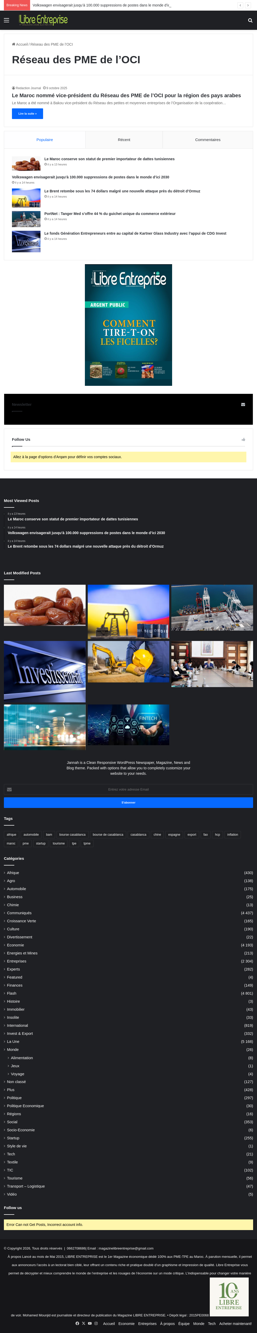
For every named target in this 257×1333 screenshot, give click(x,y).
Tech (11, 1154)
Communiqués (19, 913)
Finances (15, 985)
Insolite (13, 1017)
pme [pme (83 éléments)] (26, 843)
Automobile (16, 889)
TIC (10, 1170)
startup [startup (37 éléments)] (41, 843)
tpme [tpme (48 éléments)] (87, 843)
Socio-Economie (21, 1130)
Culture (13, 929)
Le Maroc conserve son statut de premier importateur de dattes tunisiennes (109, 159)
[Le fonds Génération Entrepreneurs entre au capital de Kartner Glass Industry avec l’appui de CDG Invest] (26, 241)
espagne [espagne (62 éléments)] (174, 834)
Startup (13, 1138)
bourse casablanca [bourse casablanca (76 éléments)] (72, 834)
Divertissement (19, 937)
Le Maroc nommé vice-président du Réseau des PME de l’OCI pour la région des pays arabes (126, 95)
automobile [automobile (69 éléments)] (31, 834)
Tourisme (15, 1178)
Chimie (13, 905)
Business (15, 897)
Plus (11, 1090)
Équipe (184, 1324)
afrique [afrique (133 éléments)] (11, 834)
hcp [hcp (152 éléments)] (217, 834)
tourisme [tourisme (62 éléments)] (59, 843)
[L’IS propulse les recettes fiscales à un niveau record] (45, 727)
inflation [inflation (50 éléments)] (232, 834)
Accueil (20, 44)
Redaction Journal (28, 88)
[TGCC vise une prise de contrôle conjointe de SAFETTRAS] (129, 661)
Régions (14, 1114)
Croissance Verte (21, 921)
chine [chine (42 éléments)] (157, 834)
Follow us (13, 1207)
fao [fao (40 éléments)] (206, 834)
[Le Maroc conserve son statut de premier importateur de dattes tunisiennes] (26, 163)
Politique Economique (25, 1106)
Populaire (45, 139)
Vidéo (12, 1194)
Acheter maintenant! (235, 1324)
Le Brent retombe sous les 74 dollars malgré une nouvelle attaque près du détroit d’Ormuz (122, 191)
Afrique (13, 873)
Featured (14, 977)
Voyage (17, 1074)
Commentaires (208, 139)
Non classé (16, 1082)
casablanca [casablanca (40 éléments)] (138, 834)
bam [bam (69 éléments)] (49, 834)
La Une (13, 1041)
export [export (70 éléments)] (191, 834)
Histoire (13, 1001)
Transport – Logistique (26, 1186)
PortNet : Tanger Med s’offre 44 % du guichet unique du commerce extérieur (109, 214)
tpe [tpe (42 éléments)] (74, 843)
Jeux (15, 1066)
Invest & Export (20, 1033)
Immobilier (16, 1009)
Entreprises (16, 961)
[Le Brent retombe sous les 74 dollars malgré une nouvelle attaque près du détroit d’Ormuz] (26, 198)
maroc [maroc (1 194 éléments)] (11, 843)
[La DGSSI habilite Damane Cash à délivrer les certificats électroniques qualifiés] (129, 724)
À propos (167, 1324)
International (17, 1025)
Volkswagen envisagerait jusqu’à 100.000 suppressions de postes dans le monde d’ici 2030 (90, 177)
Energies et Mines (22, 953)
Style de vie (17, 1146)
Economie (15, 945)
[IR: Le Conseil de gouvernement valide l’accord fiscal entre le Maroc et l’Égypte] (212, 664)
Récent (124, 139)
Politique (14, 1098)
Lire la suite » (27, 113)
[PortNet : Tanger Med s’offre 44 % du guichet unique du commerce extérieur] (26, 219)
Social (12, 1122)
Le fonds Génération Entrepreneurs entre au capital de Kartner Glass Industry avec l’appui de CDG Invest (135, 233)
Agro (11, 881)
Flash (11, 993)
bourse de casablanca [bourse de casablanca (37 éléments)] (108, 834)
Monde (13, 1050)
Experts (13, 969)
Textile (12, 1162)
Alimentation (22, 1058)
